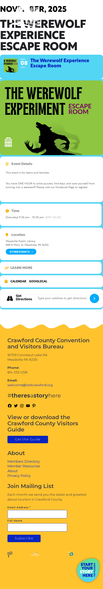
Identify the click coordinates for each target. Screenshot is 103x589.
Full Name (14, 520)
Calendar (18, 281)
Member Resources (23, 466)
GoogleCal (38, 281)
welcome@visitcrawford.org (30, 385)
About (12, 471)
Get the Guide (28, 439)
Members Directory (23, 461)
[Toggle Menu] (90, 19)
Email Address (19, 507)
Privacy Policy (19, 476)
